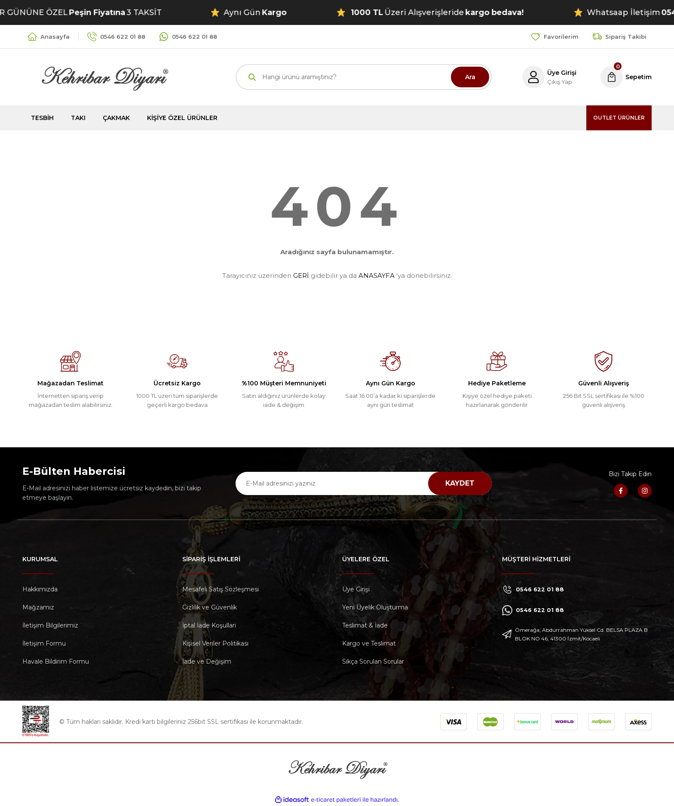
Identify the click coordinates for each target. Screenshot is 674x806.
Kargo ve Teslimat (369, 643)
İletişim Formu (44, 643)
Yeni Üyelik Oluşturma (375, 607)
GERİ (301, 275)
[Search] (364, 77)
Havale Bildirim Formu (55, 661)
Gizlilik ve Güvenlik (209, 607)
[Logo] (95, 76)
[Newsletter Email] (364, 483)
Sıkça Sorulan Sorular (373, 661)
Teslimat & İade (365, 625)
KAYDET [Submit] (460, 483)
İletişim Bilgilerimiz (50, 625)
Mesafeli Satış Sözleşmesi (220, 589)
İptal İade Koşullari (209, 625)
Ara (470, 77)
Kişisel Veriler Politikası (215, 643)
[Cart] (625, 77)
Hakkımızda (40, 589)
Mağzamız (38, 607)
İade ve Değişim (206, 661)
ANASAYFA (376, 275)
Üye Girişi (356, 589)
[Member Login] (545, 77)
